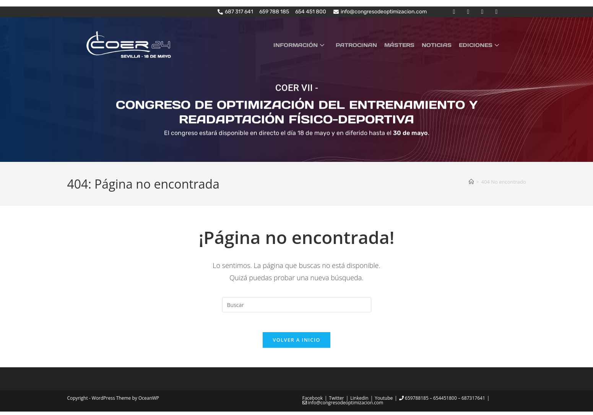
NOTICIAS (439, 44)
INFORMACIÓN (308, 44)
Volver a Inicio (296, 343)
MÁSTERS (404, 44)
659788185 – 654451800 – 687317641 (442, 401)
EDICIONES (481, 44)
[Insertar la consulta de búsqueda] (296, 304)
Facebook (312, 401)
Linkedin (359, 401)
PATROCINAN (362, 44)
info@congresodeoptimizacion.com (342, 406)
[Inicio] (471, 181)
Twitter (336, 401)
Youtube (384, 401)
